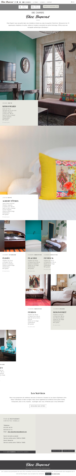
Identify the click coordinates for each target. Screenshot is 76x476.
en (73, 2)
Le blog (42, 2)
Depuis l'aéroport (68, 450)
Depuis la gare (57, 450)
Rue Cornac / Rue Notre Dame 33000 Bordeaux (38, 468)
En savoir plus (56, 474)
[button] (55, 434)
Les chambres (27, 2)
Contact (49, 2)
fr (71, 2)
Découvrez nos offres (38, 407)
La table (35, 2)
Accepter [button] (48, 473)
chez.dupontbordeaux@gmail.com (17, 432)
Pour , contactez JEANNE (16, 452)
